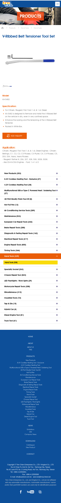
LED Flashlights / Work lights (30, 402)
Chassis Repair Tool (30, 399)
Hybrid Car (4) (10, 309)
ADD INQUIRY (16, 136)
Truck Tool (30, 419)
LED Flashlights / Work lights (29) (18, 281)
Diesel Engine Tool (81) (14, 315)
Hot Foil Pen (30, 372)
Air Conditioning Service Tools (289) (19, 210)
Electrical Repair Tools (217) (16, 239)
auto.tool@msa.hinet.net (41, 477)
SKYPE (40, 491)
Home (2, 28)
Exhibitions (30, 429)
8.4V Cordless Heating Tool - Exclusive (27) (22, 179)
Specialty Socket (30, 397)
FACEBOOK (20, 491)
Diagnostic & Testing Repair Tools (30, 385)
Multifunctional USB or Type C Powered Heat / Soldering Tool (31, 368)
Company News (30, 434)
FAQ (30, 350)
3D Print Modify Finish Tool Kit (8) (18, 199)
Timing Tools (30, 392)
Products (12, 28)
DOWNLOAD (30, 441)
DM (30, 432)
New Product (30, 447)
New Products (30, 360)
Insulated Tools (30, 409)
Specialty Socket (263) (13, 269)
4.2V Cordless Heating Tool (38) (17, 185)
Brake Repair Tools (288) (14, 227)
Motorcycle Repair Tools (30, 404)
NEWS (30, 425)
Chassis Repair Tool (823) (15, 275)
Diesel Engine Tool (30, 416)
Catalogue (30, 445)
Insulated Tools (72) (12, 298)
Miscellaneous (30, 407)
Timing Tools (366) (12, 250)
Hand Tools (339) (11, 256)
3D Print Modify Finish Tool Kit (30, 370)
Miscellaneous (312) (13, 292)
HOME (30, 336)
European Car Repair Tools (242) (18, 222)
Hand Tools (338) (11, 262)
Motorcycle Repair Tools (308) (17, 286)
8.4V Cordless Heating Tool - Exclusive (30, 363)
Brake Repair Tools (30, 382)
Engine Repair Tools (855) (15, 245)
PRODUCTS (30, 356)
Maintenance (30, 377)
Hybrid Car (30, 414)
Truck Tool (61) (10, 321)
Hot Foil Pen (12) (11, 205)
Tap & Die (30, 412)
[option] (7, 86)
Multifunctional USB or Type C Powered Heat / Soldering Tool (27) (30, 191)
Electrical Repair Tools (30, 387)
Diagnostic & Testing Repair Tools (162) (21, 233)
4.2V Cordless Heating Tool (30, 365)
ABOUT (30, 343)
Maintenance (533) (12, 216)
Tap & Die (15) (10, 303)
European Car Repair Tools (30, 380)
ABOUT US (30, 347)
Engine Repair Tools (30, 390)
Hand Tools (25, 28)
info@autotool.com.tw (24, 477)
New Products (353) (12, 173)
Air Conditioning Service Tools (30, 375)
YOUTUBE (30, 491)
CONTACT (30, 454)
